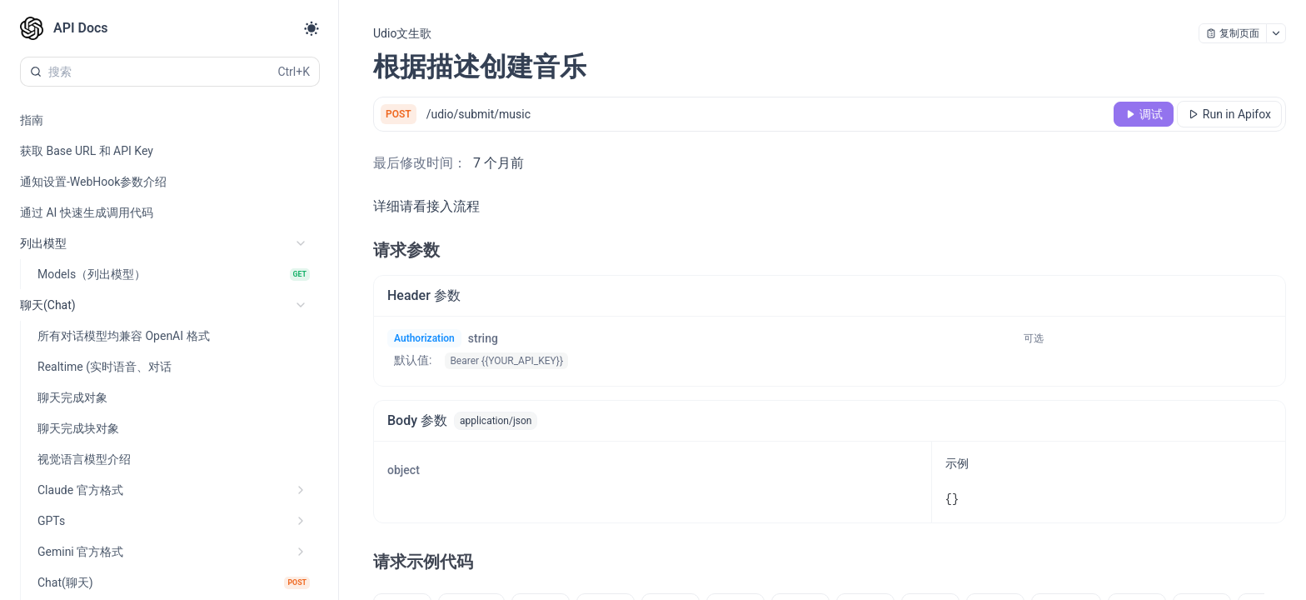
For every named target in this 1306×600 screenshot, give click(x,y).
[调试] (1144, 114)
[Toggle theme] (311, 28)
